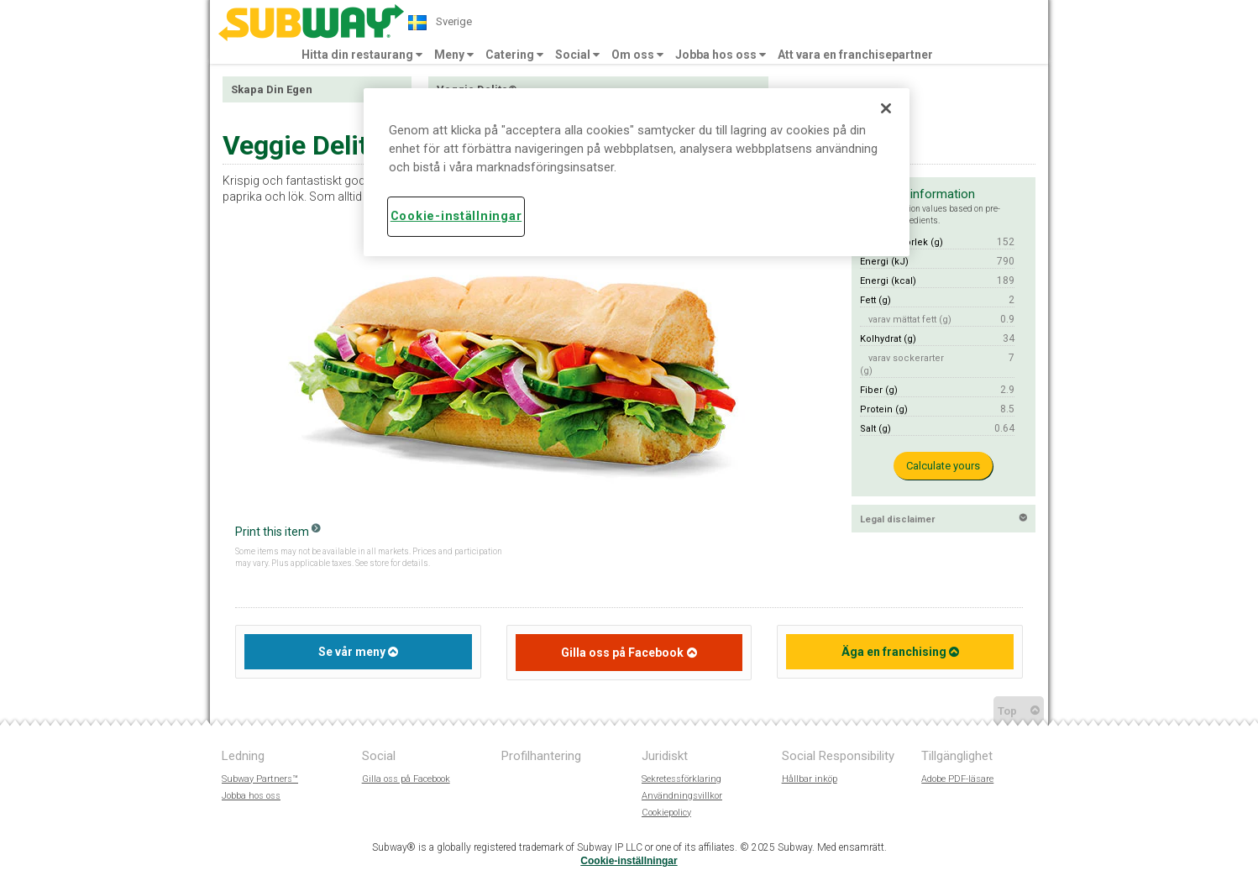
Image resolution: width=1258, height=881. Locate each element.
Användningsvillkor (682, 795)
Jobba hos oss (720, 54)
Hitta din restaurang (361, 54)
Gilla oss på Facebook (622, 652)
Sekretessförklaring (681, 778)
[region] (636, 172)
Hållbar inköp (809, 778)
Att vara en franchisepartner (855, 54)
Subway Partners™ (260, 778)
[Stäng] (885, 108)
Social (577, 54)
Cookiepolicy (666, 812)
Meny (454, 54)
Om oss (637, 54)
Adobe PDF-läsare (957, 778)
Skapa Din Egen (271, 89)
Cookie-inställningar (628, 861)
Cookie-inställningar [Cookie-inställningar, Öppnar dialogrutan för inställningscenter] (456, 216)
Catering (514, 54)
